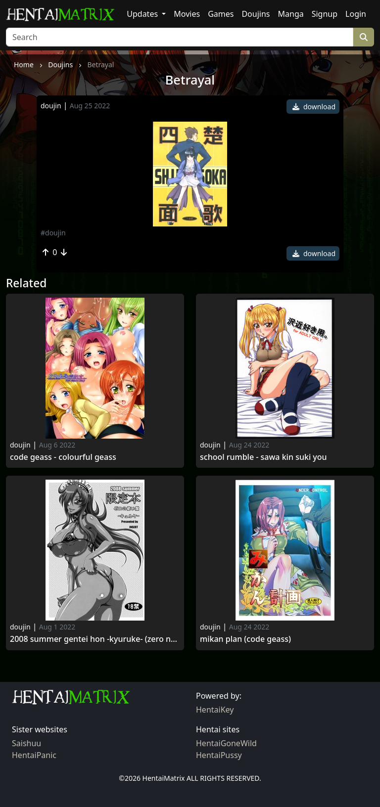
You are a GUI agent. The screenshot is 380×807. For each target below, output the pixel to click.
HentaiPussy (219, 755)
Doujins (255, 13)
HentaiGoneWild (226, 743)
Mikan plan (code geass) (245, 639)
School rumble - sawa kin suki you (263, 457)
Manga (291, 13)
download (313, 106)
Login (355, 13)
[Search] (179, 37)
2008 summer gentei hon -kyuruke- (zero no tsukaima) (95, 639)
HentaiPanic (34, 755)
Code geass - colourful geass (63, 457)
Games (221, 13)
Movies (187, 13)
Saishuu (26, 743)
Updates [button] (143, 13)
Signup (324, 13)
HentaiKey (215, 709)
